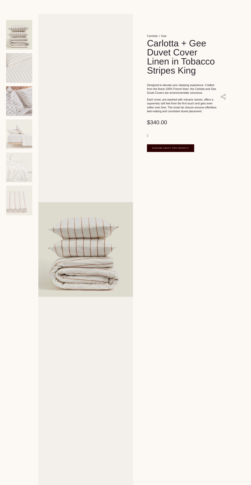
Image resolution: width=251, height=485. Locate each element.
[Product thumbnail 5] (19, 200)
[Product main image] (19, 35)
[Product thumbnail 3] (19, 134)
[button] (148, 135)
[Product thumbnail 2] (19, 101)
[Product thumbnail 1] (19, 68)
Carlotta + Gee (157, 36)
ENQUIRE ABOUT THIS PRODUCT (170, 148)
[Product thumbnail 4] (19, 167)
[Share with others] (224, 97)
